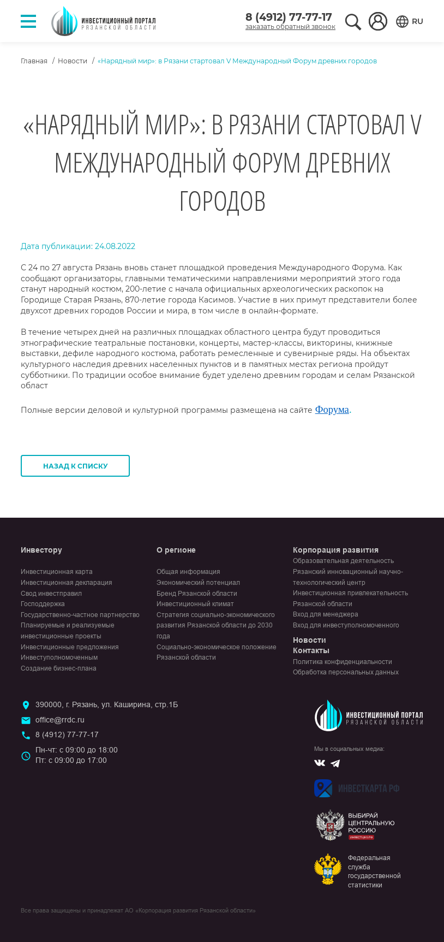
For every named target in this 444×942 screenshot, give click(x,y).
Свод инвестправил (51, 593)
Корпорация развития (336, 550)
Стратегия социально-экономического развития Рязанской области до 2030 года (216, 625)
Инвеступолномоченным (59, 657)
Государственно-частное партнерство (80, 615)
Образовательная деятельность (343, 561)
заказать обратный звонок (290, 26)
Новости (72, 61)
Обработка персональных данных (346, 672)
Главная (34, 61)
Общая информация (188, 572)
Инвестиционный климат (195, 604)
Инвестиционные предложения (70, 647)
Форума (332, 409)
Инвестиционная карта (57, 572)
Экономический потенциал (198, 582)
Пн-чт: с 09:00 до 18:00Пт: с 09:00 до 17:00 (76, 755)
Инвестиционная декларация (66, 582)
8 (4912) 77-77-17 (288, 17)
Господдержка (43, 604)
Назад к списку (75, 466)
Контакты (311, 650)
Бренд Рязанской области (197, 593)
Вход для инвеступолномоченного (346, 625)
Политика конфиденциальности (342, 662)
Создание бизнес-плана (59, 668)
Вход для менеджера (325, 614)
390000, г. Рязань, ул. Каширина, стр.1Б (106, 704)
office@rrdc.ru (60, 719)
